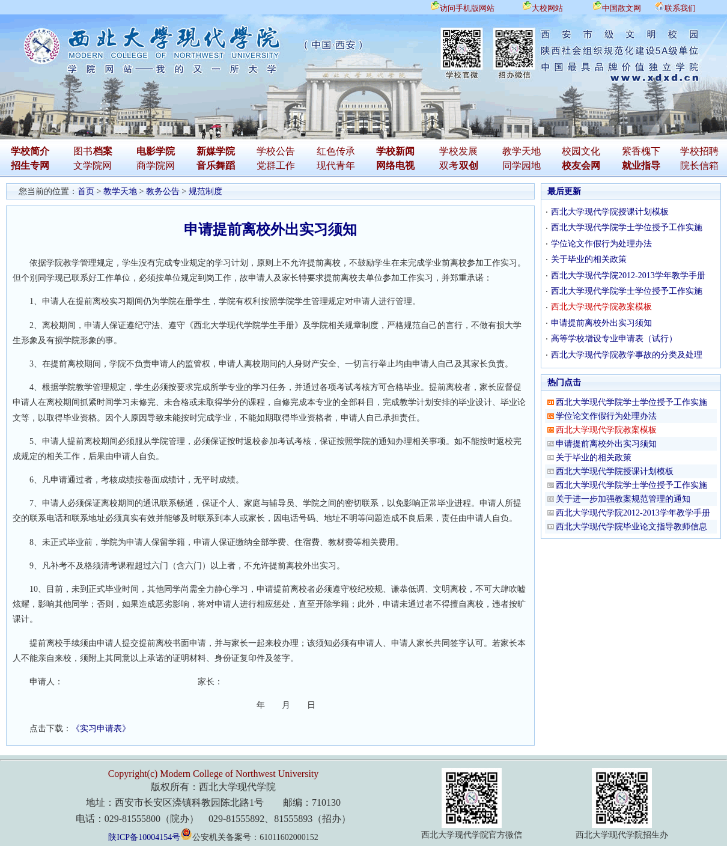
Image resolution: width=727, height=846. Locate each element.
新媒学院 (215, 151)
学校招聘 (699, 151)
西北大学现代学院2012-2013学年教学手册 (628, 275)
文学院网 (92, 165)
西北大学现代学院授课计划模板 (610, 211)
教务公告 (163, 191)
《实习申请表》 (100, 728)
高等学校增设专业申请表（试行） (614, 338)
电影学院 (155, 151)
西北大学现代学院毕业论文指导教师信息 (631, 526)
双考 (448, 165)
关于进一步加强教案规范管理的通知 (623, 499)
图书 (83, 151)
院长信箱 (699, 165)
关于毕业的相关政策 (589, 259)
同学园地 (521, 165)
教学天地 (521, 151)
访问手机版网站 (467, 8)
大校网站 (547, 8)
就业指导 (641, 165)
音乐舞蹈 (215, 165)
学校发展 (458, 151)
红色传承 (336, 151)
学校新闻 (395, 151)
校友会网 (581, 165)
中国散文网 (621, 8)
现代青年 (336, 165)
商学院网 (155, 165)
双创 (468, 165)
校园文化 (581, 151)
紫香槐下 (641, 151)
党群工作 (276, 165)
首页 (86, 191)
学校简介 (30, 151)
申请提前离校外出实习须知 (601, 322)
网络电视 (395, 165)
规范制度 (205, 191)
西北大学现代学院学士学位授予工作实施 (626, 227)
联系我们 (680, 8)
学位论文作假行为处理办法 (601, 243)
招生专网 (30, 165)
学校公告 (276, 151)
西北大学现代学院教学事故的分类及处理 (626, 354)
